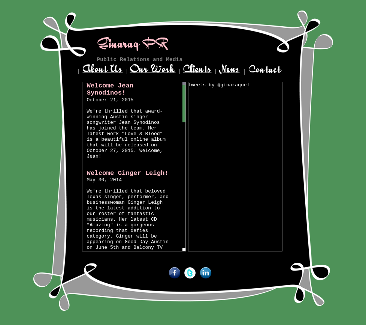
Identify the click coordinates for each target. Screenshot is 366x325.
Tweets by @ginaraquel (219, 85)
